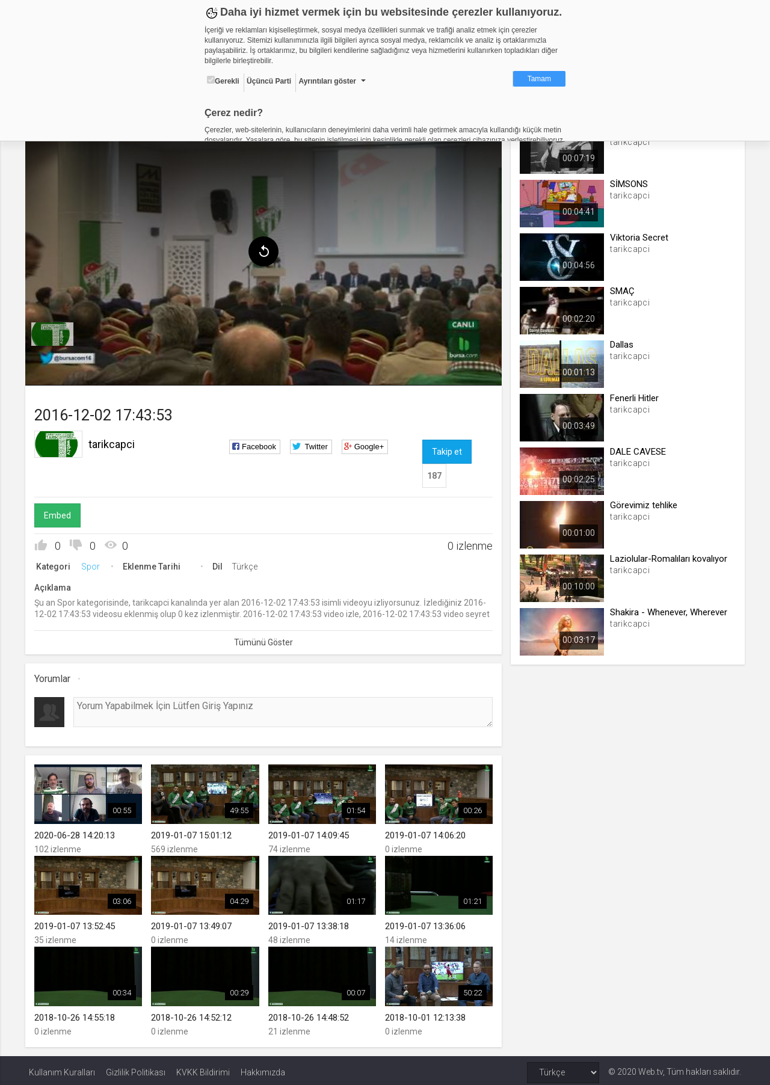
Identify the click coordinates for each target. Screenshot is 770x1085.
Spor (94, 564)
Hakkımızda (263, 1068)
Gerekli (223, 80)
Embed (61, 513)
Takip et (446, 449)
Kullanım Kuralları (62, 1068)
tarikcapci (115, 441)
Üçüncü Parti (269, 81)
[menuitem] (56, 332)
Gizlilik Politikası (135, 1068)
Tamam (539, 79)
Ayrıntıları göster (327, 81)
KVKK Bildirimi (203, 1068)
